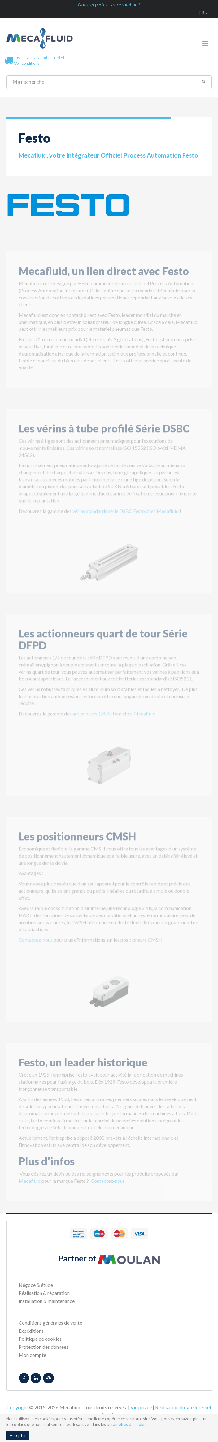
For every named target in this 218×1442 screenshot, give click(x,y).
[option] (109, 565)
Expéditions (31, 1331)
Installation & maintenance (47, 1301)
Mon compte (32, 1355)
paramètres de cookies (127, 1424)
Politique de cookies (40, 1339)
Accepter (18, 1435)
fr (203, 12)
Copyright (17, 1407)
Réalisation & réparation (44, 1293)
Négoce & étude (36, 1285)
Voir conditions (26, 63)
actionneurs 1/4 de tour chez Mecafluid (113, 716)
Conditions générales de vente (50, 1323)
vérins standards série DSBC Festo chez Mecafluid (125, 514)
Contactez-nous (36, 943)
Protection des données (43, 1347)
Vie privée (141, 1407)
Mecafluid (30, 1183)
